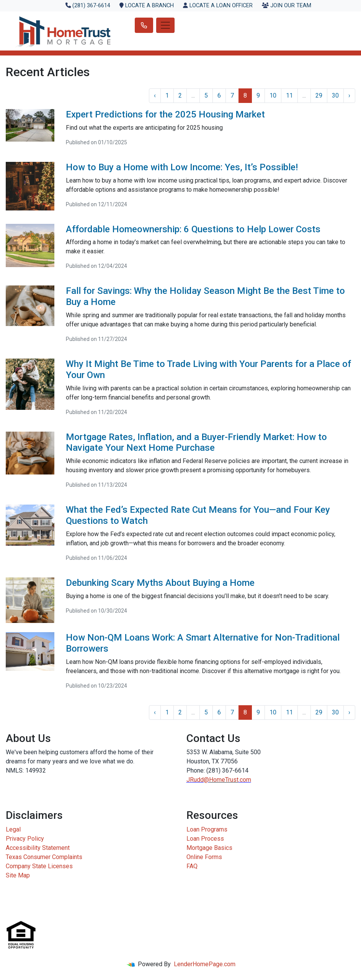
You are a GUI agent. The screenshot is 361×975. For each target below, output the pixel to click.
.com (244, 779)
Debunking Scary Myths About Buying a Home (160, 582)
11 (289, 95)
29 (318, 95)
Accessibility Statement (38, 847)
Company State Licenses (39, 866)
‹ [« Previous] (155, 95)
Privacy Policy (25, 838)
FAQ (192, 866)
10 (273, 95)
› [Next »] (349, 95)
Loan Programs (206, 829)
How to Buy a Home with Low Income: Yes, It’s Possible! (182, 167)
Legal (13, 829)
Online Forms (204, 857)
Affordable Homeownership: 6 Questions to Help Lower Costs (193, 229)
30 (335, 95)
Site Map (18, 875)
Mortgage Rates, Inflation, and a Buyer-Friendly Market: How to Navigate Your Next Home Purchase (196, 442)
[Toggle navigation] (165, 25)
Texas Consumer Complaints (44, 857)
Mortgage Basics (209, 847)
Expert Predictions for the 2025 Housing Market (165, 114)
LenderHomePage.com (204, 964)
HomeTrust (223, 779)
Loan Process (205, 838)
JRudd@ (197, 779)
